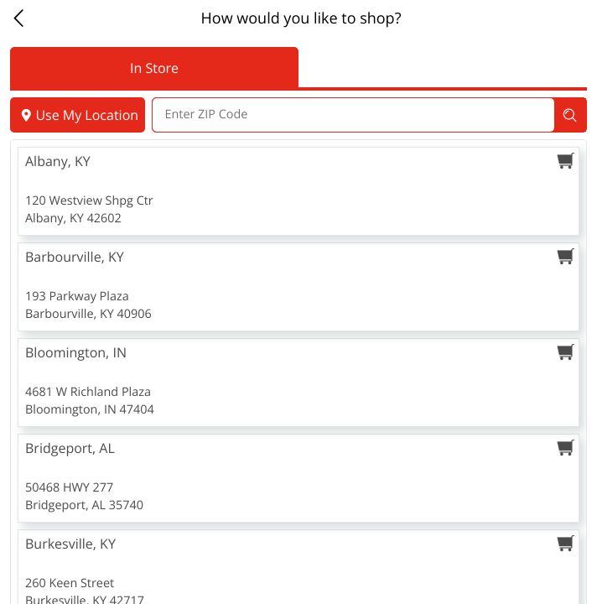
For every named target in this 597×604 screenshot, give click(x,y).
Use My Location (77, 115)
